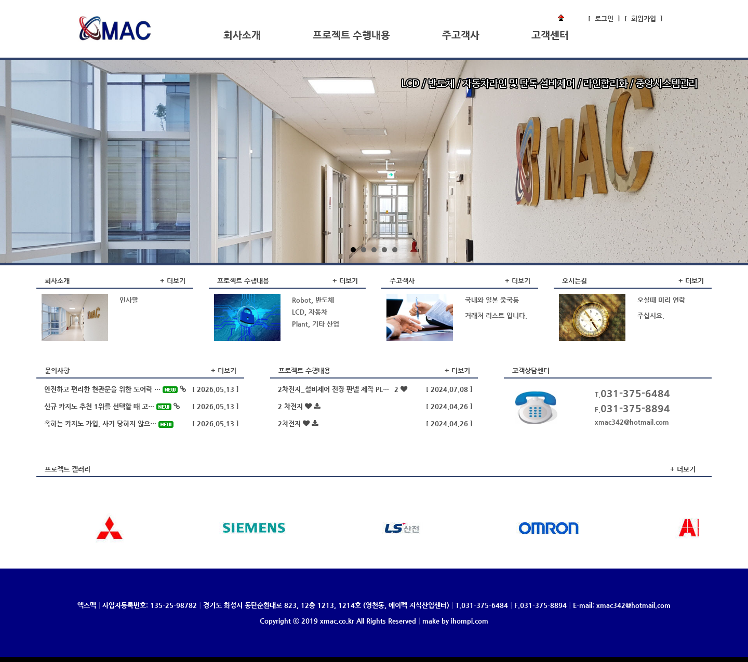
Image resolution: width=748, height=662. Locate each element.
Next (731, 161)
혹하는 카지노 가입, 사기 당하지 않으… (108, 423)
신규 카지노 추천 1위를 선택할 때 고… (112, 406)
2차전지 (298, 423)
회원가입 (643, 18)
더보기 (176, 281)
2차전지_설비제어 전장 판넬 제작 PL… (342, 389)
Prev (17, 161)
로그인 (604, 18)
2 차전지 (299, 406)
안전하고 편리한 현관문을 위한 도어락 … (115, 389)
